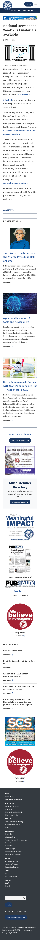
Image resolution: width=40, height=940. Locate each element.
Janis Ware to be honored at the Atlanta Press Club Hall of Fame (19, 256)
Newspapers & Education (13, 852)
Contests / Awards (11, 864)
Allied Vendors (10, 837)
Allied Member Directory (20, 485)
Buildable (14, 933)
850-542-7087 (22, 912)
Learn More (20, 636)
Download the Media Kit (20, 440)
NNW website (24, 94)
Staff (7, 883)
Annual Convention (11, 861)
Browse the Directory (20, 502)
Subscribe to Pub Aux (12, 825)
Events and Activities (12, 806)
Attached (7, 100)
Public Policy (9, 797)
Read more (8, 282)
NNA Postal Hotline (11, 815)
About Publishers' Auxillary (14, 822)
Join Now (8, 809)
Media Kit (8, 827)
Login (29, 4)
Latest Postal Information (14, 800)
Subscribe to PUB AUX (20, 596)
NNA (6, 874)
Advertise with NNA (20, 434)
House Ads (9, 846)
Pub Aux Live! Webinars (13, 855)
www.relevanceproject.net (15, 183)
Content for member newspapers (16, 840)
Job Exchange (10, 849)
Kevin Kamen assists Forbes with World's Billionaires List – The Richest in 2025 (20, 385)
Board (7, 886)
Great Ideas (9, 843)
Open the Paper (20, 591)
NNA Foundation (11, 876)
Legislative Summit (12, 867)
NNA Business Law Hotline (14, 812)
